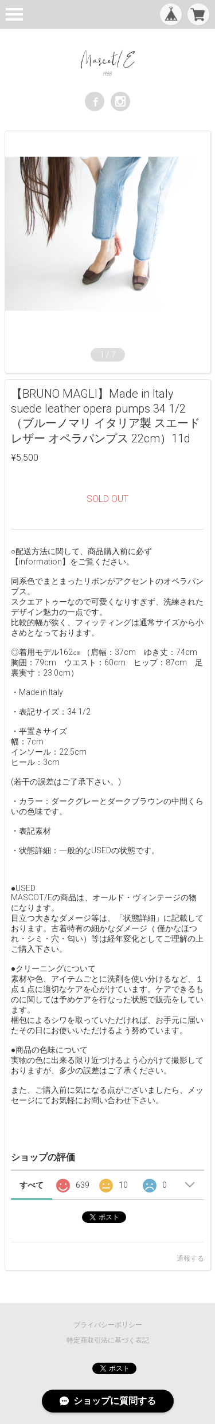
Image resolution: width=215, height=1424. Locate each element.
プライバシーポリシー (107, 1325)
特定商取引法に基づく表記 (108, 1340)
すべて (31, 1185)
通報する (190, 1258)
